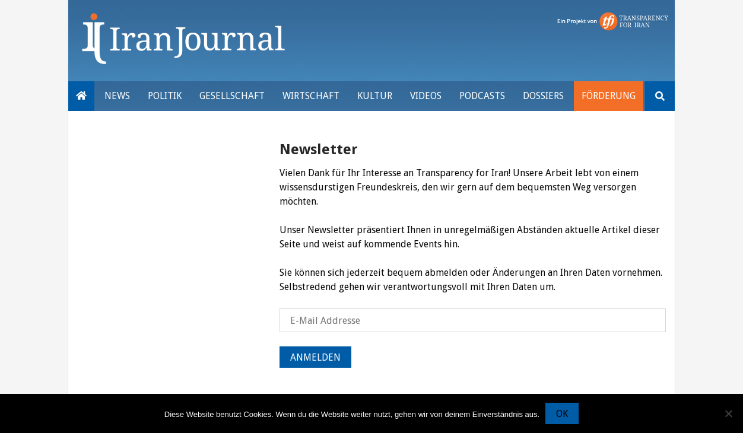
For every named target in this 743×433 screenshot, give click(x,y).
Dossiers (543, 95)
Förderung (609, 95)
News (117, 95)
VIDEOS (426, 95)
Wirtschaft (310, 95)
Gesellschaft (232, 95)
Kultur (374, 95)
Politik (165, 95)
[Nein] (728, 413)
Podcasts (482, 95)
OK (562, 413)
